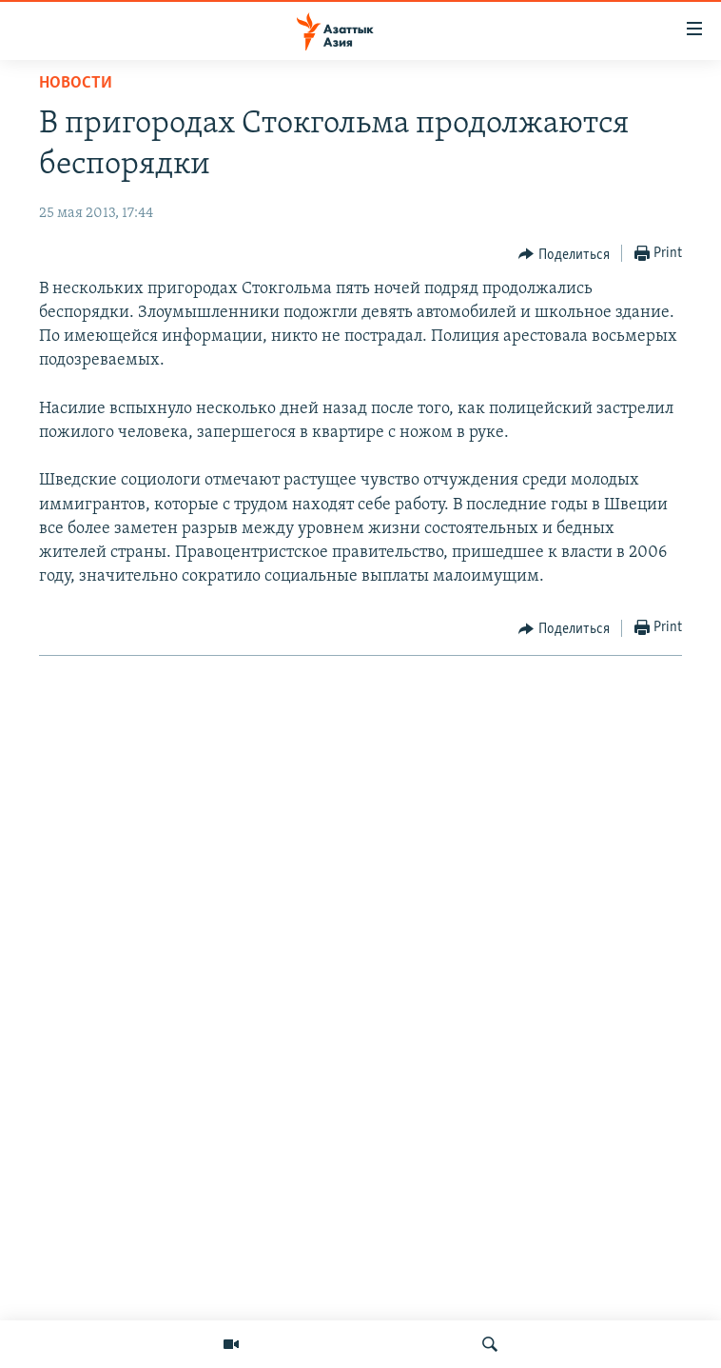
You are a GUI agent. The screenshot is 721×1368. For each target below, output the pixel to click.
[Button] (564, 254)
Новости (75, 83)
